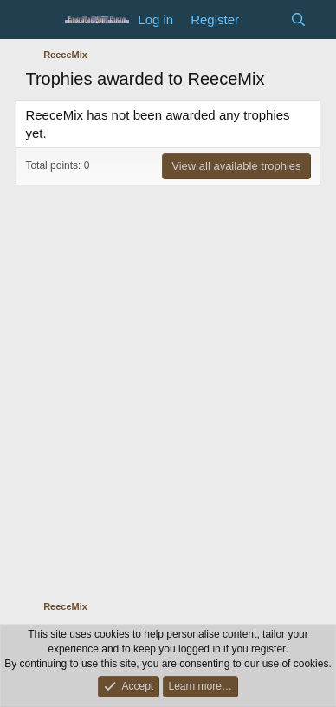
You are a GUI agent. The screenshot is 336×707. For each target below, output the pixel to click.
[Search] (298, 19)
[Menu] (40, 20)
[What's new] (264, 19)
